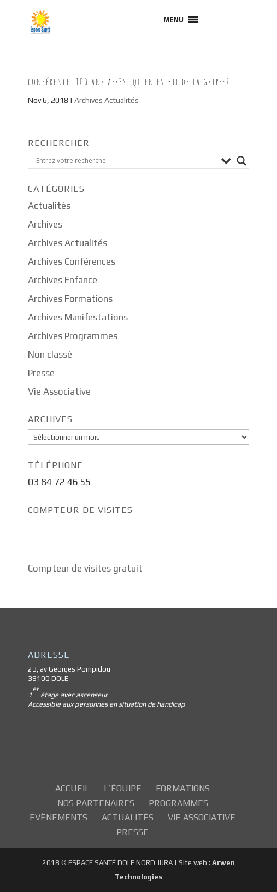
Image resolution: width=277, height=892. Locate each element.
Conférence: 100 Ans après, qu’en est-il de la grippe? (129, 81)
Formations (183, 788)
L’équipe (123, 788)
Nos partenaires (95, 803)
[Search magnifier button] (241, 160)
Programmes (178, 803)
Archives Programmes (72, 335)
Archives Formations (70, 298)
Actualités (49, 205)
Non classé (50, 354)
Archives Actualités (106, 100)
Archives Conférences (71, 261)
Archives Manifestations (78, 317)
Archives (45, 224)
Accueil (72, 788)
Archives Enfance (62, 280)
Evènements (58, 817)
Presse (41, 373)
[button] (173, 20)
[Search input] (126, 160)
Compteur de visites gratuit (85, 568)
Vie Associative (59, 391)
